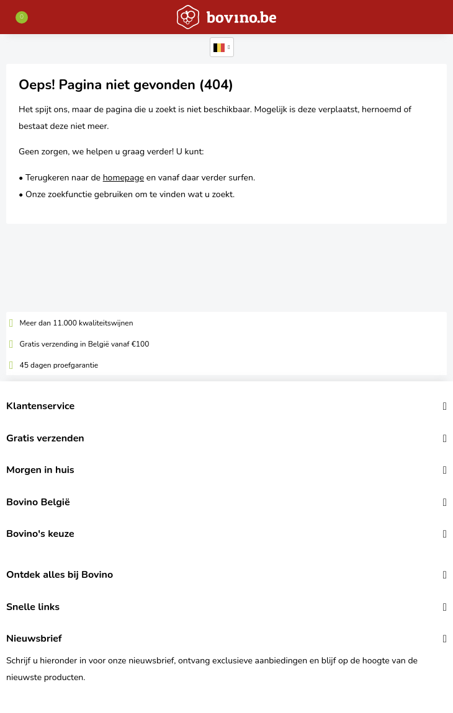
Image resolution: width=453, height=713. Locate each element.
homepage (123, 178)
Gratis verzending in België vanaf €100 (85, 344)
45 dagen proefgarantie (59, 365)
